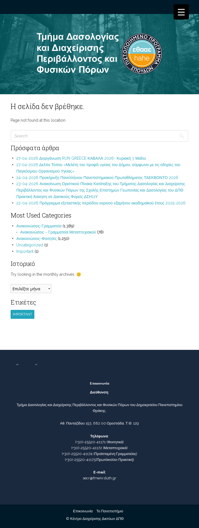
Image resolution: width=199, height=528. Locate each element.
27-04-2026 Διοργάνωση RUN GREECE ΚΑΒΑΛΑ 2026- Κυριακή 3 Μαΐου (81, 158)
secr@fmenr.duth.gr (99, 478)
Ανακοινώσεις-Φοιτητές (36, 238)
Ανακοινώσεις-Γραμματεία (38, 226)
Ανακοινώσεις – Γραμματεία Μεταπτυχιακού (58, 232)
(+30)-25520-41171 (90, 442)
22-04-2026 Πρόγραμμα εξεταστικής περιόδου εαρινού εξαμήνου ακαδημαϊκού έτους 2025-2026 (100, 203)
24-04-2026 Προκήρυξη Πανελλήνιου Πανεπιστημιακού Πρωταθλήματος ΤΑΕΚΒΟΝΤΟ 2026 (97, 177)
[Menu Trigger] (181, 12)
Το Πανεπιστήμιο (109, 511)
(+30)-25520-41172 (86, 448)
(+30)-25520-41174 (77, 454)
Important (25, 251)
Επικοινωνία (83, 511)
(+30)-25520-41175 (80, 460)
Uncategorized (29, 245)
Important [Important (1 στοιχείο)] (22, 314)
